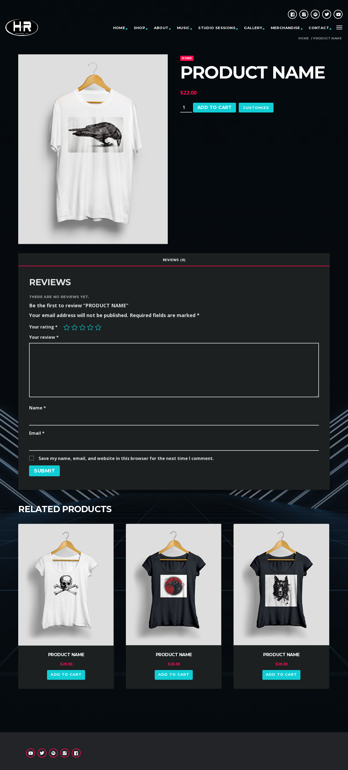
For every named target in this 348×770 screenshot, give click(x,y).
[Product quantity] (186, 107)
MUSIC (183, 28)
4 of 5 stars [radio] (90, 327)
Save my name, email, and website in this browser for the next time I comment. (126, 458)
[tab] (174, 259)
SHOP (139, 28)
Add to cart (214, 107)
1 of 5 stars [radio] (66, 327)
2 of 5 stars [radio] (74, 327)
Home (303, 38)
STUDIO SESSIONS (216, 28)
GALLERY (253, 28)
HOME (119, 28)
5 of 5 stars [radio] (98, 327)
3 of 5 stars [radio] (82, 327)
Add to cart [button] (66, 674)
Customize (256, 107)
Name (37, 408)
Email (37, 433)
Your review (44, 337)
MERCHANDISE (285, 28)
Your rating (43, 327)
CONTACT (319, 28)
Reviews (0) (174, 259)
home (187, 58)
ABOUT (161, 28)
